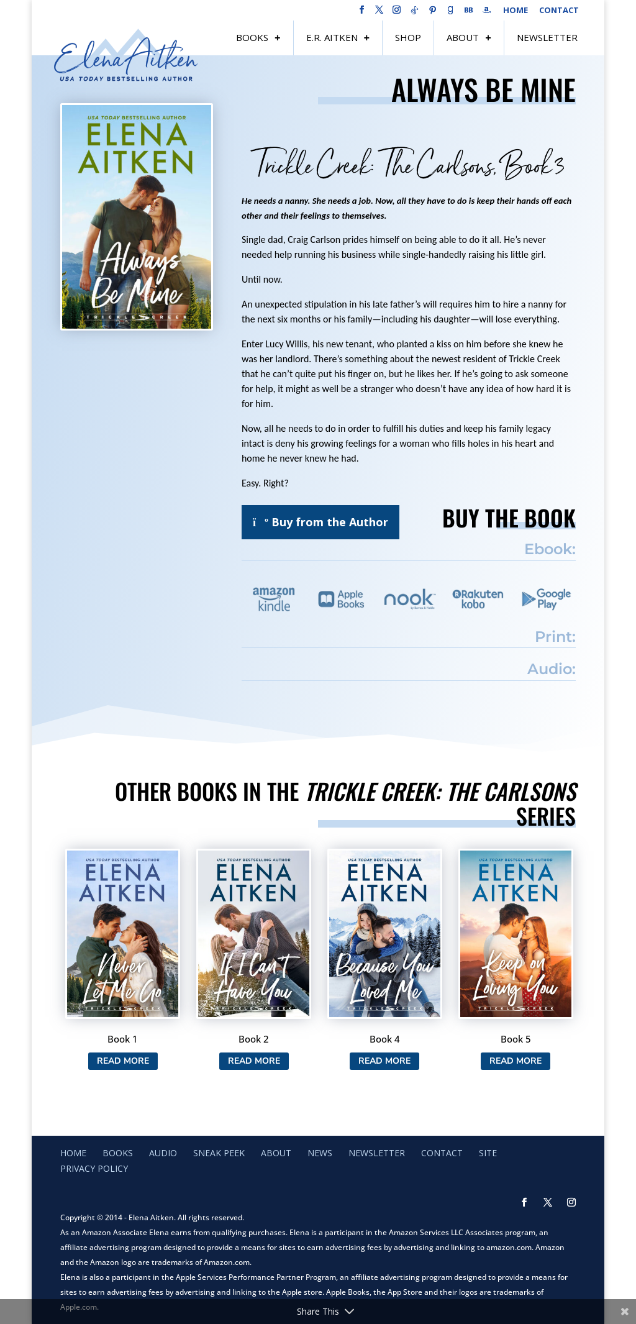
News (319, 1153)
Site (488, 1153)
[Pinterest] (433, 13)
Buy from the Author (320, 521)
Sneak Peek (219, 1153)
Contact (559, 11)
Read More (123, 1061)
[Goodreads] (451, 13)
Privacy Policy (94, 1168)
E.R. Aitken (332, 37)
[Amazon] (487, 13)
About (463, 37)
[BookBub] (469, 13)
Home (515, 11)
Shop (408, 37)
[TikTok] (415, 13)
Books (252, 37)
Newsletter (547, 37)
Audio (163, 1153)
